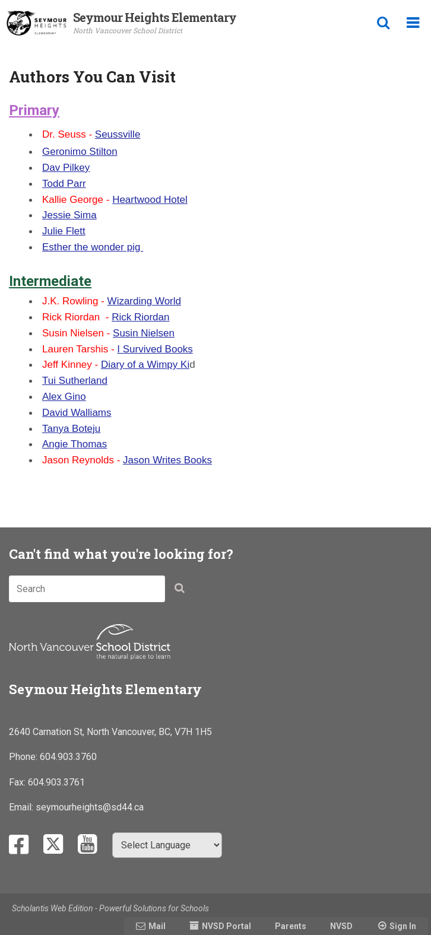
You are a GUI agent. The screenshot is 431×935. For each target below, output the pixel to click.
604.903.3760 (68, 756)
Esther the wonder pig (92, 247)
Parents (290, 926)
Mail (157, 926)
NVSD (341, 926)
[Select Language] (167, 845)
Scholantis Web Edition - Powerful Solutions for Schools (110, 908)
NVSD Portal (226, 926)
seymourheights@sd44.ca (90, 807)
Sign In (402, 926)
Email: (22, 807)
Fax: (18, 782)
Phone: (24, 756)
